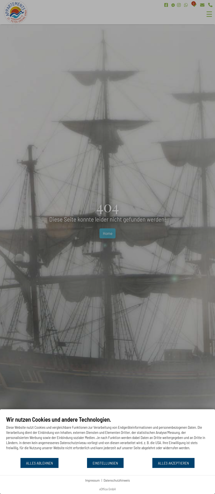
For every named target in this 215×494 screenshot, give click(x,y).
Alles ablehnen (39, 463)
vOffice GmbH (107, 489)
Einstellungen (105, 463)
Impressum (92, 480)
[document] (107, 437)
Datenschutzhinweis (117, 480)
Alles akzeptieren (173, 463)
